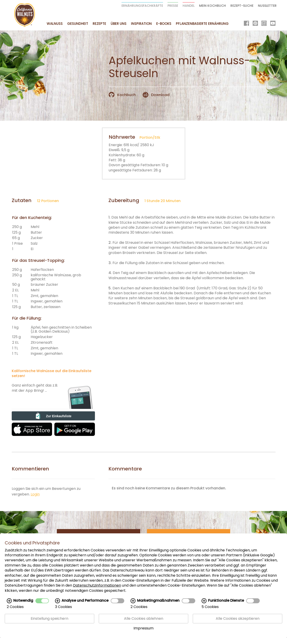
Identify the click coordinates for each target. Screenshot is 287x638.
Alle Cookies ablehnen (143, 618)
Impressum (143, 628)
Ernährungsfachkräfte (142, 5)
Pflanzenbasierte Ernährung (202, 23)
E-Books (163, 23)
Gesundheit (77, 23)
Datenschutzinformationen (97, 585)
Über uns (118, 23)
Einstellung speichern (49, 618)
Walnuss (55, 23)
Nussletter (267, 5)
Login (35, 494)
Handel (189, 5)
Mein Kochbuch (212, 5)
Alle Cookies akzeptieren (237, 618)
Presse (173, 5)
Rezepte (99, 23)
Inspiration (141, 23)
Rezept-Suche (241, 5)
